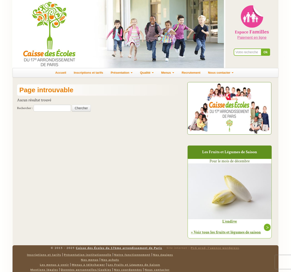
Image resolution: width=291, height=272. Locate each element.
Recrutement (191, 72)
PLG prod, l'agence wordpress (215, 248)
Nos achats (110, 259)
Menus (167, 72)
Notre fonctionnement (132, 254)
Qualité (147, 72)
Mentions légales (44, 269)
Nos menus (89, 259)
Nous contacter (220, 72)
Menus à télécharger (88, 264)
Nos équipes (163, 254)
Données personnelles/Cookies (86, 269)
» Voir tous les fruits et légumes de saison (226, 232)
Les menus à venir (54, 264)
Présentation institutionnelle (88, 254)
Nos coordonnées (128, 269)
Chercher (81, 108)
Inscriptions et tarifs (88, 72)
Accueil (60, 72)
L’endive (229, 221)
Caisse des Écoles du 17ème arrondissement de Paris (119, 248)
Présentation (122, 72)
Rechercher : (25, 108)
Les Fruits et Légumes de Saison (134, 264)
